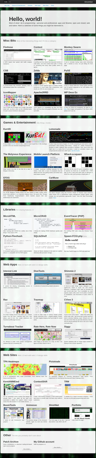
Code (5, 2)
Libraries (30, 5)
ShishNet (88, 2)
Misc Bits (7, 5)
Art (10, 2)
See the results (75, 150)
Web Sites (46, 5)
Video (54, 198)
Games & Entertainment (18, 5)
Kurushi (13, 144)
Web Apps (37, 5)
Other (52, 5)
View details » (27, 449)
